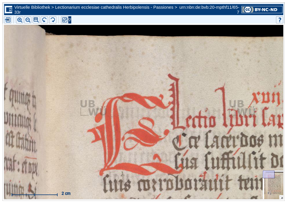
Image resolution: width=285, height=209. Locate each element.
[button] (36, 20)
